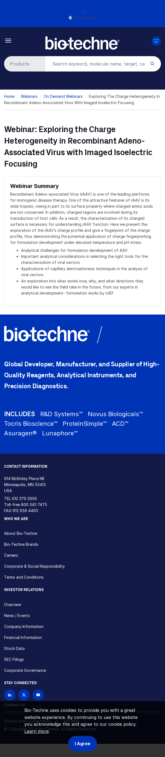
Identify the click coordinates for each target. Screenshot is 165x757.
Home (9, 96)
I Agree (82, 743)
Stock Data (14, 648)
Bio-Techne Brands (21, 544)
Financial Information (23, 637)
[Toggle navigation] (8, 40)
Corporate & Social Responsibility (34, 566)
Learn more (36, 731)
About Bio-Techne (20, 533)
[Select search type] (24, 64)
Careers (11, 555)
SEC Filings (14, 659)
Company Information (24, 626)
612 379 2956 (24, 498)
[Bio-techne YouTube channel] (38, 695)
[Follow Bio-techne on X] (24, 695)
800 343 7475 (34, 504)
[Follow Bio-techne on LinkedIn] (9, 695)
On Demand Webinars (63, 96)
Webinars (29, 96)
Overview (12, 604)
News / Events (17, 615)
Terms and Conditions (24, 577)
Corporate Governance (25, 670)
